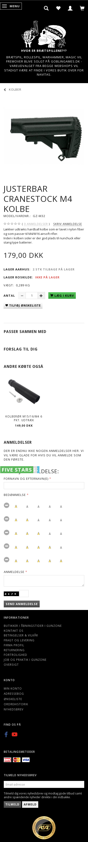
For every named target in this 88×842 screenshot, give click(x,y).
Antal (10, 295)
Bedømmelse (15, 495)
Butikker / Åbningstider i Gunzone (33, 626)
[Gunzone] (44, 32)
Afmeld (30, 804)
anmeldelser (36, 224)
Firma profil (14, 645)
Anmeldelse (14, 572)
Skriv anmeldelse (67, 224)
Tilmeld (12, 804)
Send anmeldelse (22, 604)
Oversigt (11, 664)
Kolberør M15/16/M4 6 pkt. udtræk (23, 418)
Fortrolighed (15, 655)
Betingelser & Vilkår (21, 635)
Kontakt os (13, 630)
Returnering (14, 650)
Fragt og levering (19, 640)
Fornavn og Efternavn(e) (26, 478)
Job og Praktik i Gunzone (25, 659)
